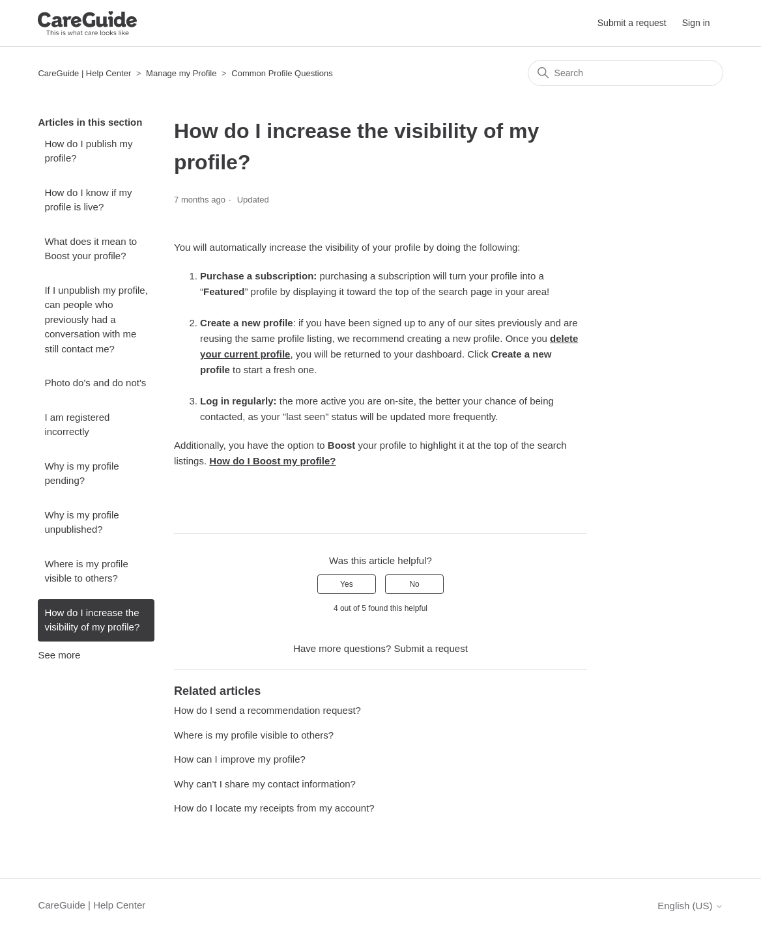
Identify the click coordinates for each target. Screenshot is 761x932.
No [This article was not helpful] (414, 584)
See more (59, 654)
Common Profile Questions (281, 73)
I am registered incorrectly (76, 425)
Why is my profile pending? (81, 473)
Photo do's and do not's (95, 382)
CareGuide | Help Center (84, 73)
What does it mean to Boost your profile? (90, 249)
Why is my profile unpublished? (81, 522)
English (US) (690, 905)
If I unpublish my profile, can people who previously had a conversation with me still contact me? (95, 319)
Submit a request (632, 23)
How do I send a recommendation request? (267, 710)
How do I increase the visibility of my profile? (91, 620)
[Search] (625, 73)
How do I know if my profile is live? (88, 200)
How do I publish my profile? (88, 151)
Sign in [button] (696, 23)
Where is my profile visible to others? (86, 571)
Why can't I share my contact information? (265, 783)
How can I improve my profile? (240, 759)
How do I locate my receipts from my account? (274, 807)
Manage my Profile (182, 73)
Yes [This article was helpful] (346, 584)
